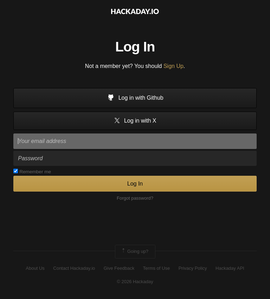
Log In (135, 184)
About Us (35, 268)
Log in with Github (135, 98)
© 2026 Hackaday (135, 281)
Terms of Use (156, 268)
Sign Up (173, 66)
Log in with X (135, 121)
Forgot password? (135, 198)
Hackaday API (230, 268)
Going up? (135, 251)
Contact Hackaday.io (74, 268)
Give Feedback (119, 268)
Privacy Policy (193, 268)
